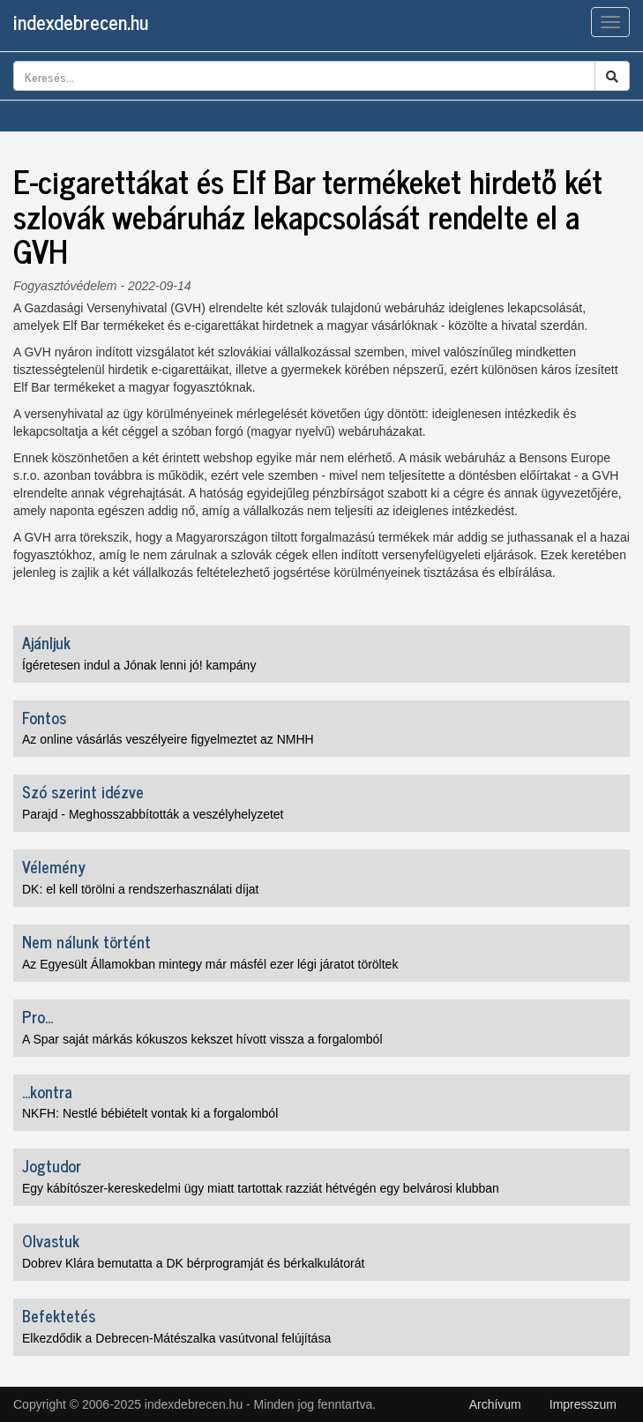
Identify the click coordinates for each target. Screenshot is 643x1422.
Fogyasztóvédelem (65, 286)
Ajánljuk (46, 642)
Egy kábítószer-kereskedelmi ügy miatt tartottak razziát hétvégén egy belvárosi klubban (260, 1188)
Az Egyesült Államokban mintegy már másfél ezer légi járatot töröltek (210, 964)
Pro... (37, 1016)
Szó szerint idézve (83, 791)
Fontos (44, 717)
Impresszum (583, 1404)
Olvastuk (50, 1240)
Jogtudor (51, 1165)
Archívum (495, 1404)
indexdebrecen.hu (80, 21)
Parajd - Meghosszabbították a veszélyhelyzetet (153, 814)
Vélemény (54, 866)
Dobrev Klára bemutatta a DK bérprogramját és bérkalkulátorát (193, 1263)
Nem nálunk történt (86, 941)
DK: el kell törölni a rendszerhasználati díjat (140, 889)
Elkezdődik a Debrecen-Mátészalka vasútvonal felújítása (176, 1338)
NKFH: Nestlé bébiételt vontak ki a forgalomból (150, 1113)
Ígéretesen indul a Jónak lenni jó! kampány (139, 665)
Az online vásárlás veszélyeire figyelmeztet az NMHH (168, 739)
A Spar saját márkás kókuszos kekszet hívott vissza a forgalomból (202, 1039)
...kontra (47, 1091)
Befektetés (58, 1315)
